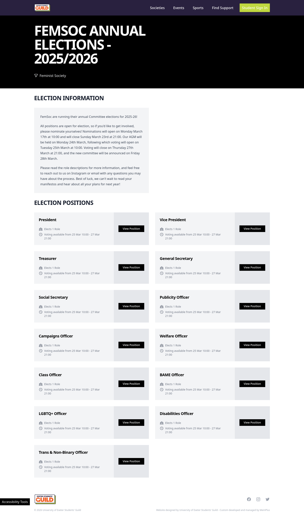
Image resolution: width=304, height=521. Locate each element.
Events (178, 7)
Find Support (223, 7)
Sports (198, 7)
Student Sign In (255, 7)
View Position (131, 228)
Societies (157, 7)
